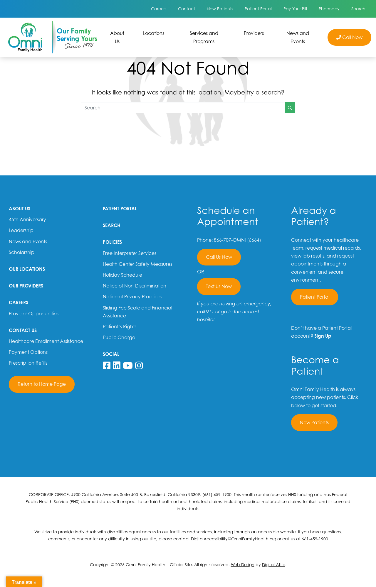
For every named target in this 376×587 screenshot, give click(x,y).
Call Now (349, 37)
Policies (112, 242)
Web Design (242, 564)
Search (358, 8)
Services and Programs (204, 37)
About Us (117, 37)
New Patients (220, 8)
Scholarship (21, 252)
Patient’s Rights (119, 326)
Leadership (21, 230)
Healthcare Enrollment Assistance (46, 341)
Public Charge (119, 337)
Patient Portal (258, 8)
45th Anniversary (27, 219)
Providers (254, 33)
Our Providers (26, 286)
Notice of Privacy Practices (132, 297)
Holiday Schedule (122, 275)
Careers (158, 8)
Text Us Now (219, 286)
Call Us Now (219, 257)
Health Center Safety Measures (137, 264)
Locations (153, 33)
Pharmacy (329, 8)
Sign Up (322, 336)
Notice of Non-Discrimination (134, 286)
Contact (186, 8)
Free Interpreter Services (129, 253)
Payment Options (28, 352)
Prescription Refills (28, 363)
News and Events (297, 37)
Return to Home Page (42, 384)
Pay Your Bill (295, 8)
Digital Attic (273, 564)
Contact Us (23, 330)
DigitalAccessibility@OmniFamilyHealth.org (233, 538)
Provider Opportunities (33, 314)
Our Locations (27, 269)
